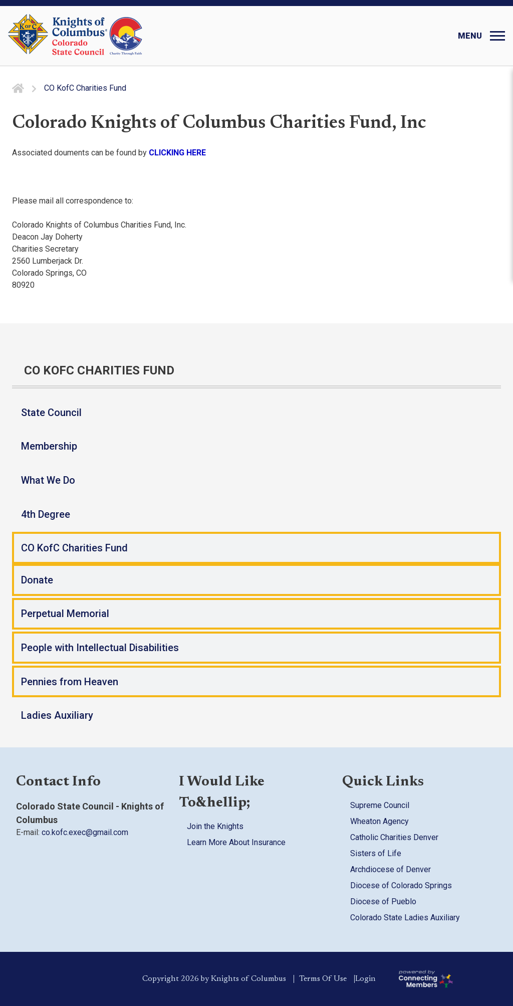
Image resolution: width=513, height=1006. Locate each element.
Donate (37, 580)
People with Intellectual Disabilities (100, 648)
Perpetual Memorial (65, 614)
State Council (51, 413)
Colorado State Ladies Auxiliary (405, 917)
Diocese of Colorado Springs (401, 885)
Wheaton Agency (379, 821)
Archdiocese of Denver (390, 869)
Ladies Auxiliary (57, 715)
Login (370, 979)
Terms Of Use (318, 979)
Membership (49, 446)
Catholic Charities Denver (394, 837)
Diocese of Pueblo (383, 901)
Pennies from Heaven (69, 682)
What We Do (48, 480)
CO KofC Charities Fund (74, 548)
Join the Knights (215, 826)
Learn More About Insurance (236, 842)
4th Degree (45, 514)
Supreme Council (379, 805)
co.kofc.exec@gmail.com (85, 832)
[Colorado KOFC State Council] (97, 36)
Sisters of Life (375, 853)
